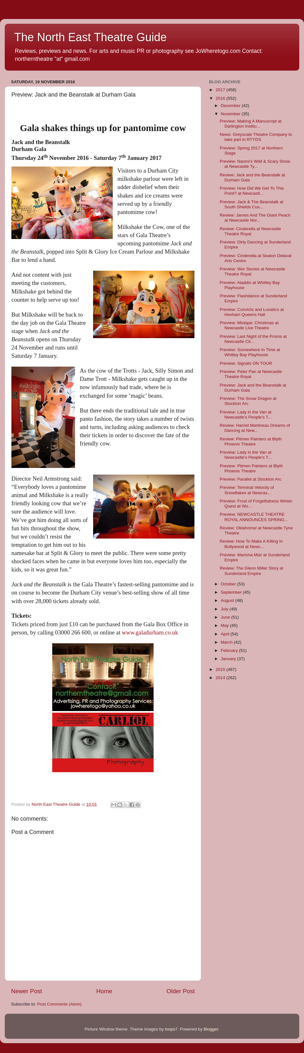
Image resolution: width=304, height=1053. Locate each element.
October (229, 584)
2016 (221, 98)
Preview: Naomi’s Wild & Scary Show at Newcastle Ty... (255, 164)
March (227, 642)
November (231, 113)
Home (104, 991)
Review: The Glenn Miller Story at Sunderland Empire (251, 571)
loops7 (171, 1029)
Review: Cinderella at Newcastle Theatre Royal (250, 231)
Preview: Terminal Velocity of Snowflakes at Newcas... (247, 490)
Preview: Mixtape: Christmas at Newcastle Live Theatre (249, 325)
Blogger (211, 1029)
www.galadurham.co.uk (150, 632)
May (225, 625)
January (229, 658)
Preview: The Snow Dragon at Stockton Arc (248, 401)
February (230, 650)
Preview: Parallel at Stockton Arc (251, 479)
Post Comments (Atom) (59, 1004)
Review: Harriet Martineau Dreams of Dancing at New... (255, 428)
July (225, 609)
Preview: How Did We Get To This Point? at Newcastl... (252, 191)
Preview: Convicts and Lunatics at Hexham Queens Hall (252, 312)
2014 (221, 677)
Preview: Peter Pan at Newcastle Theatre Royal (251, 374)
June (226, 617)
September (232, 592)
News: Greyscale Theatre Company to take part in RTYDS (256, 137)
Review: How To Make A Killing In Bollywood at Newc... (251, 544)
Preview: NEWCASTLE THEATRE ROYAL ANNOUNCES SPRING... (254, 517)
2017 (221, 89)
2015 (221, 669)
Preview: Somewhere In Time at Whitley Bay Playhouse (250, 352)
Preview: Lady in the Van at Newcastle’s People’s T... (246, 414)
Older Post (181, 991)
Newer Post (26, 991)
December (231, 105)
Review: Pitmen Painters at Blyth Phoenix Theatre (251, 441)
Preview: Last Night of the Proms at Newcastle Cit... (253, 339)
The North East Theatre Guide (90, 37)
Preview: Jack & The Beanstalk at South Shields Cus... (251, 204)
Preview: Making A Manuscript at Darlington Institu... (251, 124)
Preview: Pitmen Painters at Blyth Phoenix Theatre (251, 468)
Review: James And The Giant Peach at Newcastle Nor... (255, 218)
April (226, 634)
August (228, 600)
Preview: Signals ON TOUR (246, 363)
